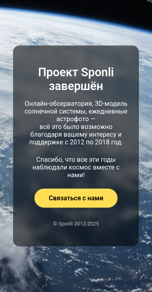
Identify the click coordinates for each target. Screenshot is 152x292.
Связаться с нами (76, 198)
